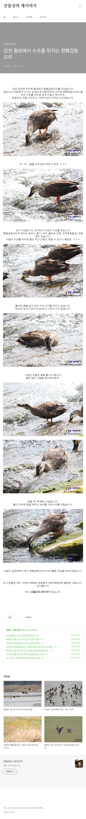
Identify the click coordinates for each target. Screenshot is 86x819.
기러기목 (16, 630)
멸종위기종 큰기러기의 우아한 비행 (22, 639)
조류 (8, 630)
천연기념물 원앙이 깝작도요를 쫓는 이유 (25, 654)
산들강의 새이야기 (20, 6)
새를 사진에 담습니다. (12, 765)
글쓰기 (16, 17)
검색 (73, 6)
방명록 (29, 17)
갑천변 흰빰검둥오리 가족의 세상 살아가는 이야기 (29, 646)
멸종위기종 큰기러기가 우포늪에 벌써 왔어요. (27, 650)
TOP (80, 809)
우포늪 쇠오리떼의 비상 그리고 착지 (23, 643)
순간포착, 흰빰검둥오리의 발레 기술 (23, 658)
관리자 (43, 17)
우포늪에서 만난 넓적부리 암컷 (20, 635)
